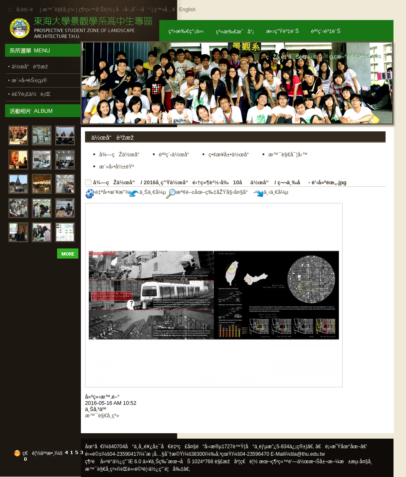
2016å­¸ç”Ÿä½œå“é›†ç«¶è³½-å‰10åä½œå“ (208, 182)
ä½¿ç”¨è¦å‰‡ (166, 469)
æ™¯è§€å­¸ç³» (59, 10)
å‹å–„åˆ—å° (133, 10)
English (187, 10)
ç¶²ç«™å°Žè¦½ (95, 10)
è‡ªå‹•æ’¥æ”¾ (107, 192)
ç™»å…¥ (164, 10)
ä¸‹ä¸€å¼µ (270, 192)
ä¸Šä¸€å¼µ (147, 192)
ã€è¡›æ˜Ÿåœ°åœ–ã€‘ (341, 446)
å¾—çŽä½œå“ (116, 182)
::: (10, 9)
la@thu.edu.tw (309, 454)
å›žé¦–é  (27, 10)
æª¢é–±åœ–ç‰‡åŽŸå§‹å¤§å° (209, 192)
